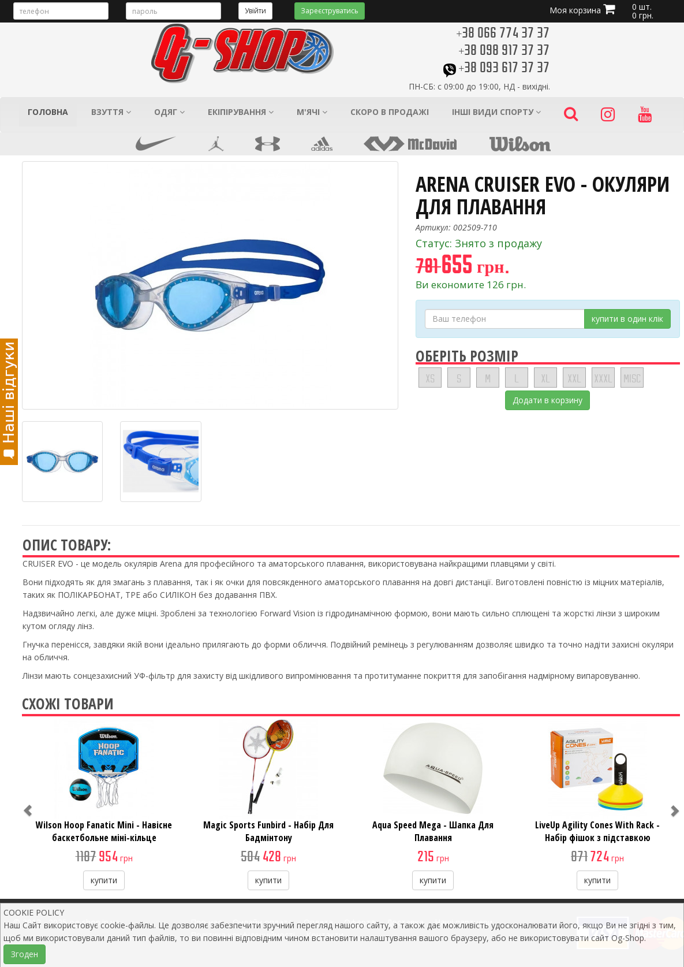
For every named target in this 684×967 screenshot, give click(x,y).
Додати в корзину (547, 400)
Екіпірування (241, 111)
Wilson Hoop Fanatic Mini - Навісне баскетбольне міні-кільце (104, 831)
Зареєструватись (329, 11)
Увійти (255, 11)
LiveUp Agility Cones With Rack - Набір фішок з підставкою (597, 831)
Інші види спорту (496, 111)
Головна (48, 111)
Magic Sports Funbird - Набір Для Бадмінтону (268, 831)
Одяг (169, 111)
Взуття (111, 111)
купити (104, 880)
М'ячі (312, 111)
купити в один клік (627, 318)
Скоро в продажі (389, 111)
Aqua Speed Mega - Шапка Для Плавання (433, 831)
